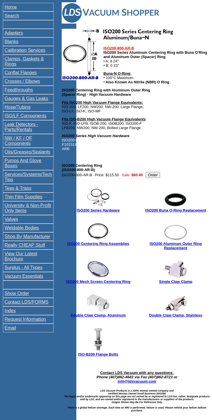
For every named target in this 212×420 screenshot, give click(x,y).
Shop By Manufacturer (27, 236)
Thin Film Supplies (23, 196)
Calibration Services (25, 50)
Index (10, 310)
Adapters (14, 32)
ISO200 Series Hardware (98, 210)
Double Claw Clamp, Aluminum (98, 315)
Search (12, 15)
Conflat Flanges (21, 72)
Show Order (17, 293)
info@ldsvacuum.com (137, 381)
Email (10, 327)
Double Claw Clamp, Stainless (176, 315)
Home (11, 7)
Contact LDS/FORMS (26, 302)
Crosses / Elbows (22, 81)
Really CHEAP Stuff (25, 245)
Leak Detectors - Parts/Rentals (21, 127)
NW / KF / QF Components (18, 141)
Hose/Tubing (17, 107)
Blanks (11, 41)
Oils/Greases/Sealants (27, 151)
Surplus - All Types (23, 267)
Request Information (25, 319)
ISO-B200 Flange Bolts (98, 354)
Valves (11, 219)
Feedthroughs (19, 89)
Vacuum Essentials (24, 276)
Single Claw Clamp (175, 281)
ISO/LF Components (25, 115)
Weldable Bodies (22, 227)
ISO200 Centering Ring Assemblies (98, 243)
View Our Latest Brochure (21, 256)
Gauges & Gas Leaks (26, 98)
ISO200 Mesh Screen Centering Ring (98, 281)
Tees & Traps (18, 188)
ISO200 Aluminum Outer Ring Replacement (176, 245)
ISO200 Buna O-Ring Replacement (175, 210)
